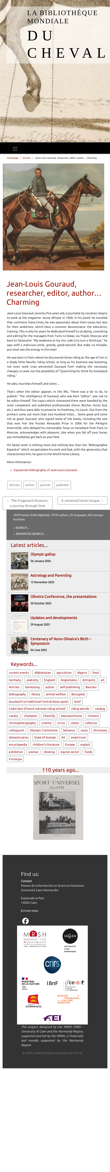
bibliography (17, 694)
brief (77, 701)
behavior (69, 730)
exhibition (16, 752)
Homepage (12, 158)
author (30, 485)
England (49, 680)
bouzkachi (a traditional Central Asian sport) (39, 701)
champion (30, 716)
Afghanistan (43, 672)
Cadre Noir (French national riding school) (37, 708)
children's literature (46, 744)
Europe (70, 744)
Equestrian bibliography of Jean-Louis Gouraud (45, 470)
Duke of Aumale (45, 737)
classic (75, 723)
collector (91, 723)
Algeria (82, 672)
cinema (46, 723)
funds (88, 752)
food (96, 672)
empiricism (78, 737)
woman (33, 752)
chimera (93, 716)
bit (63, 737)
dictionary (100, 730)
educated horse (71, 716)
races (84, 730)
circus (61, 723)
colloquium (16, 730)
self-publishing (70, 687)
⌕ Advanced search (28, 533)
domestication (19, 737)
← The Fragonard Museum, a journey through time (28, 503)
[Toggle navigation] (15, 149)
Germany (15, 680)
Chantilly (49, 716)
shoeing (49, 752)
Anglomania (69, 680)
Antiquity (88, 680)
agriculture (64, 672)
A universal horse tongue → (82, 500)
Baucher (91, 687)
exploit (85, 744)
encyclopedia (18, 744)
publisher (62, 485)
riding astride (80, 708)
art (103, 680)
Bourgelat (78, 694)
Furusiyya (15, 759)
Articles (27, 158)
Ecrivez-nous (29, 910)
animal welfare (56, 694)
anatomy (32, 680)
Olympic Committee (44, 730)
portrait (45, 485)
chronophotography (22, 723)
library (35, 694)
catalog (100, 708)
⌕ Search (20, 527)
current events (19, 672)
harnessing (32, 687)
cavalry (13, 716)
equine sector (69, 752)
